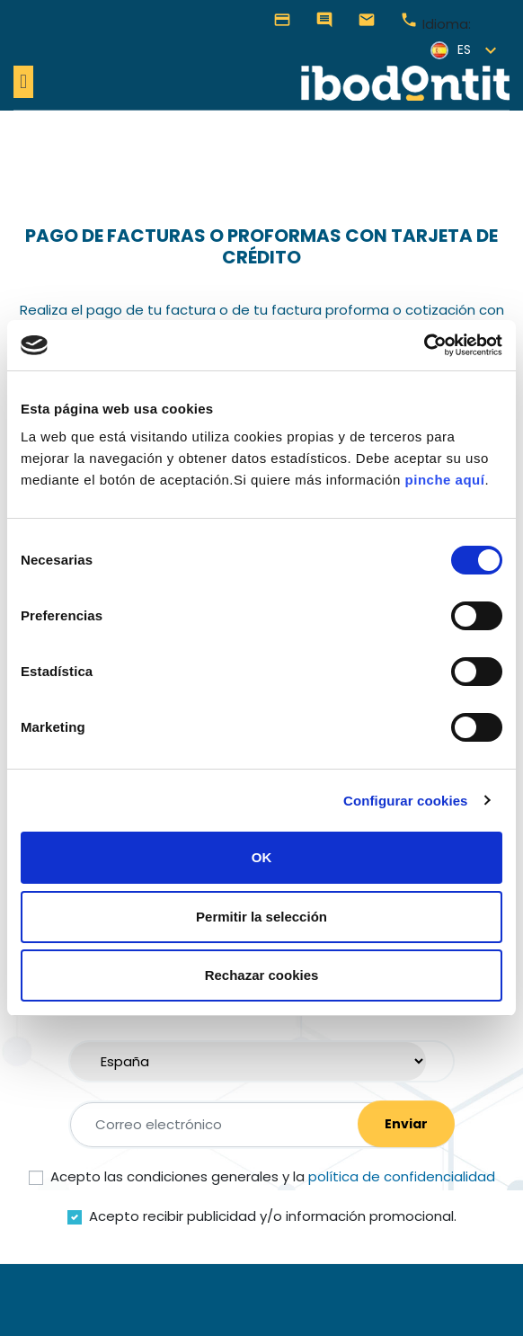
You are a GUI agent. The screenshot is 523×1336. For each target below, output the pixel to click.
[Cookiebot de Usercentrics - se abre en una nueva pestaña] (423, 345)
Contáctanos (324, 20)
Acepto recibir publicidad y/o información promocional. (273, 1216)
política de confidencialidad (401, 1176)
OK (262, 857)
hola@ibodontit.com (367, 20)
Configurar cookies (405, 800)
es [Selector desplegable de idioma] (450, 49)
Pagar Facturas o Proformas (282, 20)
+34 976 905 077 (409, 20)
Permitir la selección (261, 916)
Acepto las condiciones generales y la (272, 1176)
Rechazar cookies (262, 975)
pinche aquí (445, 479)
